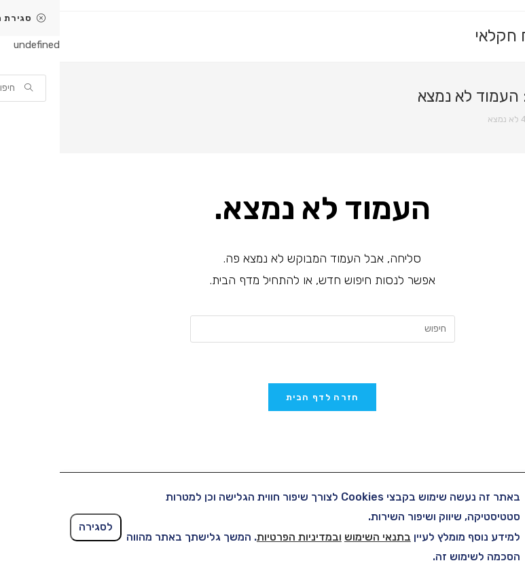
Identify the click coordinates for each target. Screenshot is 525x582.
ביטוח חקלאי (457, 35)
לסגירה (36, 526)
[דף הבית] (494, 119)
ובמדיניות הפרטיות (239, 536)
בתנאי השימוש (318, 536)
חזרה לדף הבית (263, 397)
